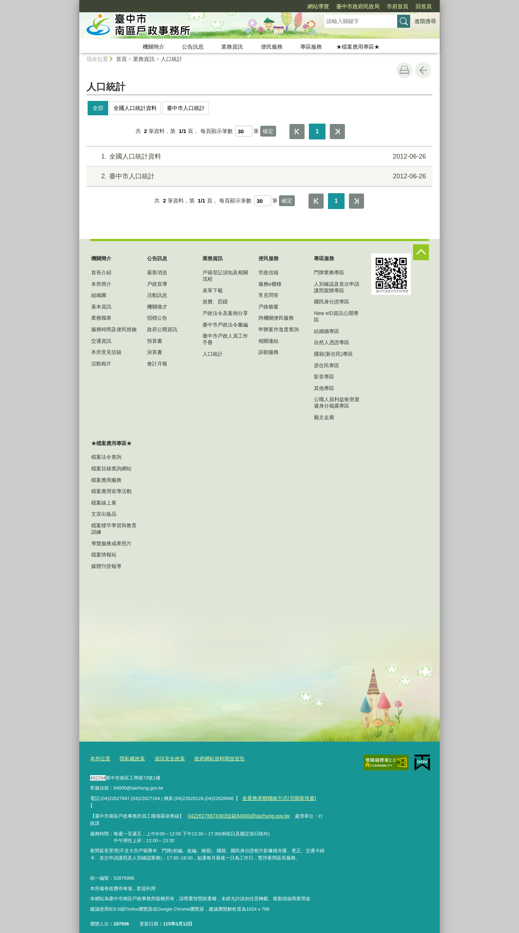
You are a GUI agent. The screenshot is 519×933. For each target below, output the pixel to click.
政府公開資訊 (162, 329)
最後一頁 (337, 131)
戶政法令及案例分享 (225, 313)
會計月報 (157, 363)
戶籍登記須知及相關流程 (225, 276)
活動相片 (101, 363)
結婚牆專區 (326, 331)
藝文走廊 (324, 417)
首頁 (121, 59)
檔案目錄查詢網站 (111, 468)
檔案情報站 (103, 554)
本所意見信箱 (106, 352)
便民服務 (272, 47)
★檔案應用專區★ (358, 47)
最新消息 (157, 272)
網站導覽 (277, 6)
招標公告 (157, 318)
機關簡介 (153, 47)
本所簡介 (101, 284)
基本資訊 (101, 307)
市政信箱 (268, 272)
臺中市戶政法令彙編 (225, 325)
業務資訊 (232, 47)
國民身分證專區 (331, 302)
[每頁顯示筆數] (243, 131)
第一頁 (297, 131)
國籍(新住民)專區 (333, 354)
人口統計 (171, 59)
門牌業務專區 (329, 272)
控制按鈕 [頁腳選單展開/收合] (421, 252)
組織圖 (98, 295)
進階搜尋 (425, 21)
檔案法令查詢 (106, 457)
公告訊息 (193, 47)
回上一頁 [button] (423, 70)
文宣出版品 (103, 514)
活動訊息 (157, 295)
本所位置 (99, 758)
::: (76, 3)
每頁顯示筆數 (216, 131)
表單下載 (213, 290)
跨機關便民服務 (276, 318)
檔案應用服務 (106, 480)
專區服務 (311, 47)
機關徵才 (157, 307)
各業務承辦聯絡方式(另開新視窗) (276, 797)
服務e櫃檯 (269, 284)
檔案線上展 (103, 503)
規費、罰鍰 (215, 302)
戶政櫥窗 (268, 307)
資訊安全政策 (165, 758)
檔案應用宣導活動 (111, 491)
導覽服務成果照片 (111, 543)
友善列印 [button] (404, 70)
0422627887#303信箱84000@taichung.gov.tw (235, 807)
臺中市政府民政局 (316, 6)
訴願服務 (268, 352)
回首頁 (382, 6)
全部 (98, 108)
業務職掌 (101, 318)
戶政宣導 (157, 284)
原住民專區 (326, 365)
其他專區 (324, 388)
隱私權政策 (130, 758)
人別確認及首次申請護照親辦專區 (336, 287)
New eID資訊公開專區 (336, 316)
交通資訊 (101, 341)
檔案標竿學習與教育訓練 (114, 529)
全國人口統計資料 (135, 108)
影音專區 (324, 376)
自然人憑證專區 (331, 342)
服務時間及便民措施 (114, 329)
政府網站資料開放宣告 (212, 758)
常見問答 (268, 295)
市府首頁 (356, 6)
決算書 (154, 352)
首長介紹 (101, 272)
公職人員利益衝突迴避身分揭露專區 (336, 402)
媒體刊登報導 (106, 566)
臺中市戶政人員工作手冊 (225, 339)
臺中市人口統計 (186, 108)
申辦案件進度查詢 (278, 329)
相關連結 (268, 341)
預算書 (154, 341)
